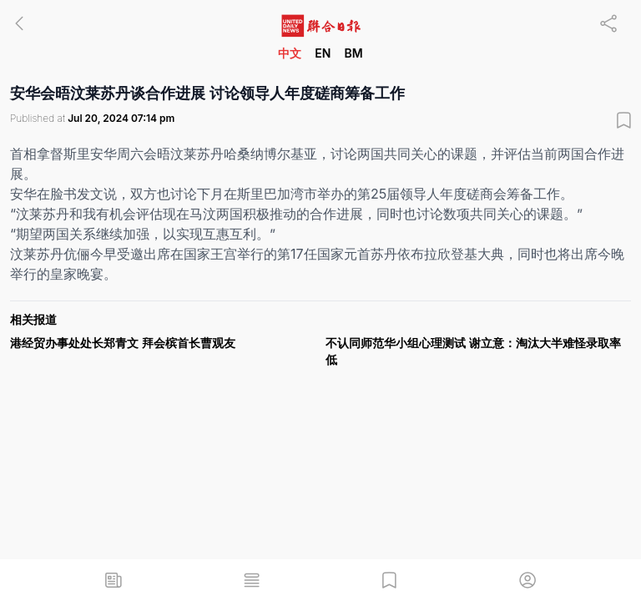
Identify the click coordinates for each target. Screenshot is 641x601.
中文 (289, 53)
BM (353, 53)
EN (323, 53)
